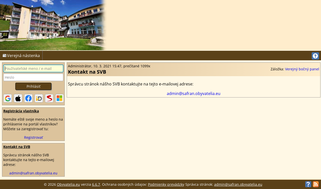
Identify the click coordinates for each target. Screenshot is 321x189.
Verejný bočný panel (302, 69)
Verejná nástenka (21, 55)
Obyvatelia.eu (68, 184)
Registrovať (33, 137)
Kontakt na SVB (16, 146)
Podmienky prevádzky (166, 184)
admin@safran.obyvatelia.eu (33, 173)
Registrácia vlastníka (21, 111)
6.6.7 (96, 184)
